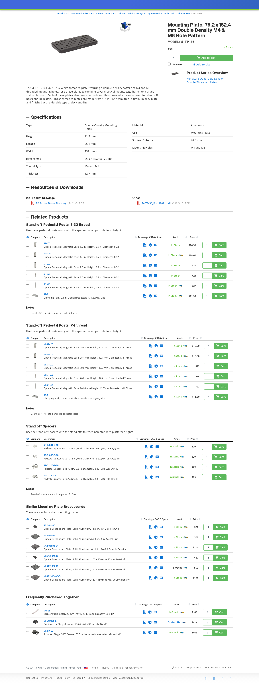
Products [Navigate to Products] (62, 13)
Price (192, 237)
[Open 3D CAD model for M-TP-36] (125, 27)
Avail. (176, 237)
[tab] (94, 98)
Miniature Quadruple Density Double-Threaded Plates (205, 80)
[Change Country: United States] (86, 668)
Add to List (201, 64)
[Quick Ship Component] (180, 255)
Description (50, 237)
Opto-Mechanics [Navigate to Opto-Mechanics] (79, 13)
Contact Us (174, 622)
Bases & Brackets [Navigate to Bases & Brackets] (100, 13)
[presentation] (129, 342)
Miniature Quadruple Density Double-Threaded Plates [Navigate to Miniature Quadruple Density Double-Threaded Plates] (159, 13)
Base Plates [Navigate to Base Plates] (119, 13)
